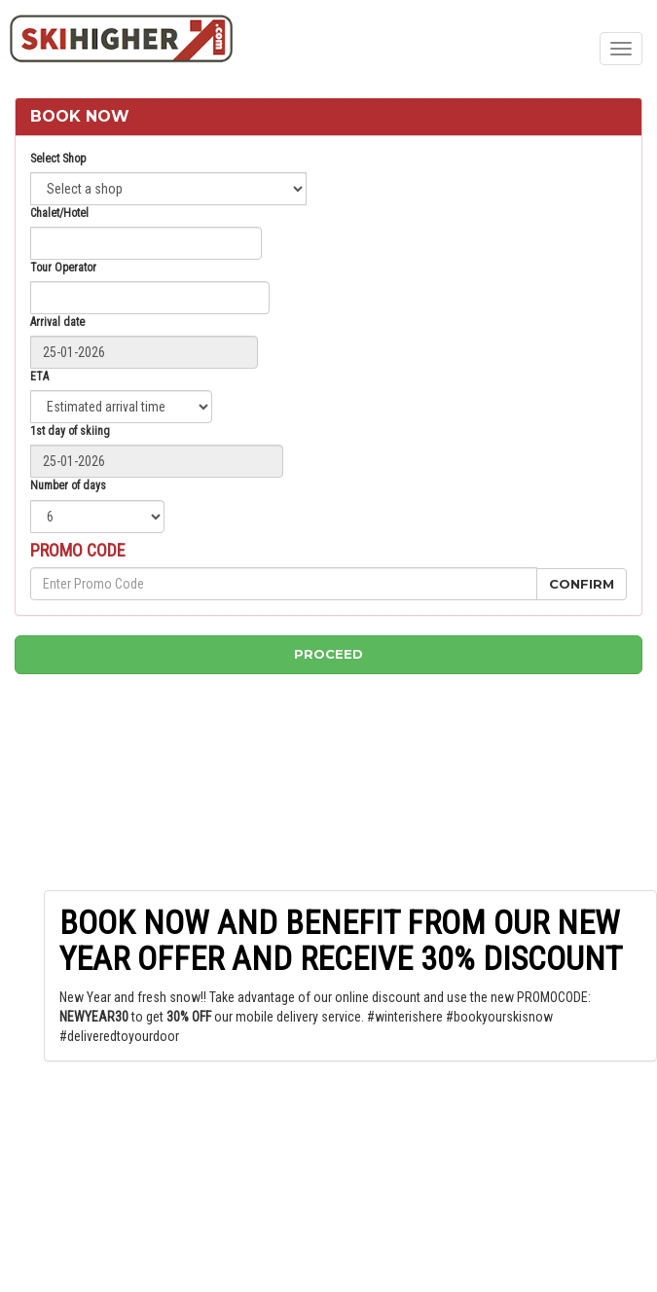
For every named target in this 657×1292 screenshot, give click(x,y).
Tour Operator (63, 267)
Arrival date (57, 322)
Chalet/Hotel (59, 213)
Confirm (581, 584)
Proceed (328, 654)
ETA (39, 376)
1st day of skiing (70, 431)
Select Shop (58, 158)
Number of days (68, 485)
